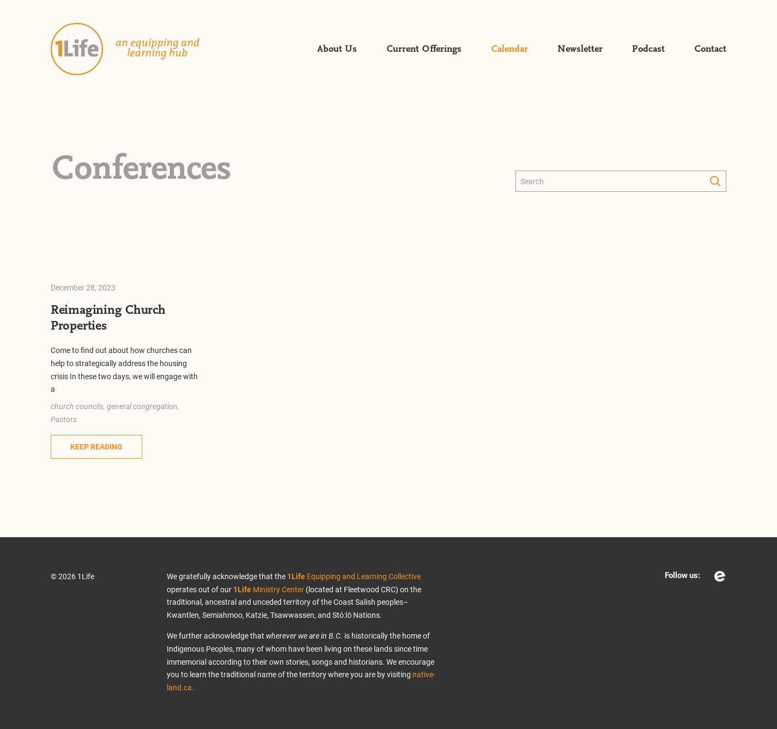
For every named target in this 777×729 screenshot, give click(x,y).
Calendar (509, 49)
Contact (710, 49)
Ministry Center (268, 589)
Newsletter (580, 49)
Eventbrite (719, 576)
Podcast (648, 49)
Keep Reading (96, 446)
